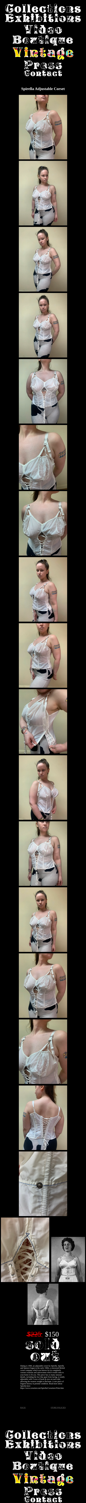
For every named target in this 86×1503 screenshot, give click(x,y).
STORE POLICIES (58, 1408)
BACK (23, 1408)
